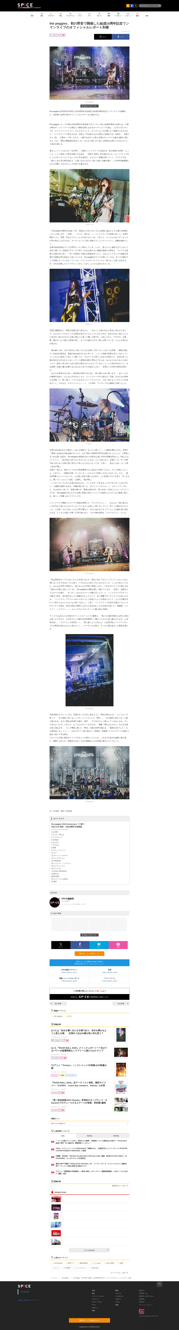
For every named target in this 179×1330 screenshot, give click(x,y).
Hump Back (57, 1263)
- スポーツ (94, 1308)
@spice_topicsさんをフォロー (28, 1300)
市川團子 (66, 1268)
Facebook (25, 1292)
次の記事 (123, 1003)
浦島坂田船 (83, 1263)
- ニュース (118, 1293)
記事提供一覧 (143, 1293)
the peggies (57, 1016)
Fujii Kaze (94, 1268)
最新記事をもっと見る (120, 1186)
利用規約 (141, 1302)
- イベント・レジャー (97, 1296)
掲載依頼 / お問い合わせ (146, 1296)
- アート (93, 1305)
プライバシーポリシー (146, 1305)
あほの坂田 (109, 1263)
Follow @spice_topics (69, 972)
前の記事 (56, 1003)
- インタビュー (119, 1296)
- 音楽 (93, 1290)
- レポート (118, 1299)
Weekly (89, 1136)
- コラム (117, 1302)
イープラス (53, 1278)
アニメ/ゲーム (80, 1268)
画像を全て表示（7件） (89, 106)
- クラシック (95, 1299)
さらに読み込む (96, 1250)
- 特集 (116, 1305)
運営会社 (141, 1290)
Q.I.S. (69, 1016)
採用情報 (141, 1299)
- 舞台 (93, 1293)
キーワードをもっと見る (119, 1273)
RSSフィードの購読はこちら (91, 953)
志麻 (120, 1263)
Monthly (116, 1136)
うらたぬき (96, 1263)
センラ (55, 1268)
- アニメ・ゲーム (96, 1302)
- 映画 (93, 1310)
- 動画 (116, 1290)
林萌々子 (70, 1263)
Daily (63, 1136)
